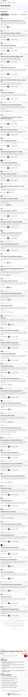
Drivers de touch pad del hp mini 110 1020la (11, 151)
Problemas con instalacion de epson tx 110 (11, 233)
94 (17, 623)
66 (17, 620)
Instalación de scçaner (6, 488)
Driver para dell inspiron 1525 (8, 353)
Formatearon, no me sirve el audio (9, 198)
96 (22, 623)
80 (20, 620)
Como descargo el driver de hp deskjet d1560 (12, 56)
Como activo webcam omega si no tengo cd (11, 524)
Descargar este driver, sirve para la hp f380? (11, 222)
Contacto (11, 691)
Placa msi (3, 318)
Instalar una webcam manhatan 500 (9, 452)
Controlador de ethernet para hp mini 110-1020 (12, 186)
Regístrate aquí (4, 690)
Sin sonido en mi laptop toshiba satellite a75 (12, 256)
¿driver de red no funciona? (7, 572)
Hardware (9, 2)
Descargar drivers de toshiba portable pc (11, 20)
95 (20, 623)
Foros (4, 2)
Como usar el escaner (6, 596)
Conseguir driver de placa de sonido (9, 609)
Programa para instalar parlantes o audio (11, 427)
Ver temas (7, 8)
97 (5, 625)
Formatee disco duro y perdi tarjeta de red (11, 104)
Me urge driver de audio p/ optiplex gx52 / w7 (12, 390)
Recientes (5, 14)
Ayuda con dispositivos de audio (8, 140)
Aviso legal (16, 691)
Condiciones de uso (14, 690)
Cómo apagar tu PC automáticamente (9, 683)
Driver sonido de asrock (6, 305)
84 (22, 620)
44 (15, 620)
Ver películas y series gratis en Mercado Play (10, 682)
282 (15, 625)
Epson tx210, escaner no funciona (9, 129)
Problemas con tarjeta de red (8, 67)
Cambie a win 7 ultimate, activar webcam (11, 403)
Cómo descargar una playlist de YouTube (9, 685)
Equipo (9, 690)
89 (5, 623)
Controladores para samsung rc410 (9, 547)
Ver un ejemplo (24, 653)
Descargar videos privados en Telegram (9, 687)
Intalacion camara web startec (8, 511)
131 (10, 625)
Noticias (3, 653)
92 (12, 623)
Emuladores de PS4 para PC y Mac (8, 680)
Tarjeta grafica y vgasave (7, 366)
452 (22, 625)
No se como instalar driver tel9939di (10, 330)
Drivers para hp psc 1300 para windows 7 (11, 33)
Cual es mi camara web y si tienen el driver (11, 584)
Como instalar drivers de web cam (9, 281)
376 (17, 625)
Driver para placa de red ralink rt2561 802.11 (12, 440)
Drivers (14, 2)
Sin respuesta (14, 14)
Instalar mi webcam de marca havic (9, 342)
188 (12, 625)
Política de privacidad (22, 690)
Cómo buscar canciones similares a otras (9, 678)
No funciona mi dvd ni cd (7, 500)
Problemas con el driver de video (9, 559)
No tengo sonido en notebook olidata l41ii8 (11, 476)
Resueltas (23, 14)
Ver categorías (3, 8)
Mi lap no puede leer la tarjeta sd (9, 210)
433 (20, 625)
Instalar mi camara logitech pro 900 (9, 244)
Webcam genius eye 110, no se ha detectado (12, 463)
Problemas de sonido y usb (7, 92)
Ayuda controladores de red (7, 535)
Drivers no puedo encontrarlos (8, 45)
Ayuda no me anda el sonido (8, 415)
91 (10, 623)
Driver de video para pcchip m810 (9, 162)
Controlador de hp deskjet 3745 (8, 378)
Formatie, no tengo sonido (7, 174)
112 (7, 625)
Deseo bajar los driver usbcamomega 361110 (12, 268)
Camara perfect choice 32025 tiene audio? (11, 293)
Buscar (25, 11)
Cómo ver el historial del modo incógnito (9, 676)
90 (7, 623)
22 (12, 620)
